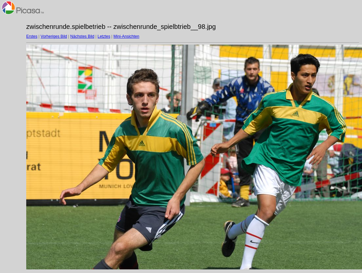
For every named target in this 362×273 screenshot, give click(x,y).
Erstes (31, 36)
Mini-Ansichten (126, 36)
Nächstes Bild (82, 36)
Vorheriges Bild (54, 36)
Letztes (104, 36)
